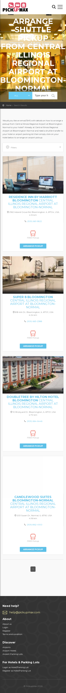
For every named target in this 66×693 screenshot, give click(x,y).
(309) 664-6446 (34, 421)
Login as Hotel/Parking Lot (16, 667)
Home (8, 105)
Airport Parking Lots (13, 654)
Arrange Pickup (33, 246)
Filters (33, 147)
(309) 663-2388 (34, 321)
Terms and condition (12, 634)
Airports (6, 647)
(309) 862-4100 (34, 524)
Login (5, 627)
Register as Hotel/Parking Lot (17, 670)
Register (6, 630)
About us (7, 624)
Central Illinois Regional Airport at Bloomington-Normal (33, 202)
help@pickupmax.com (24, 612)
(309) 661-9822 (34, 221)
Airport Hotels (9, 650)
